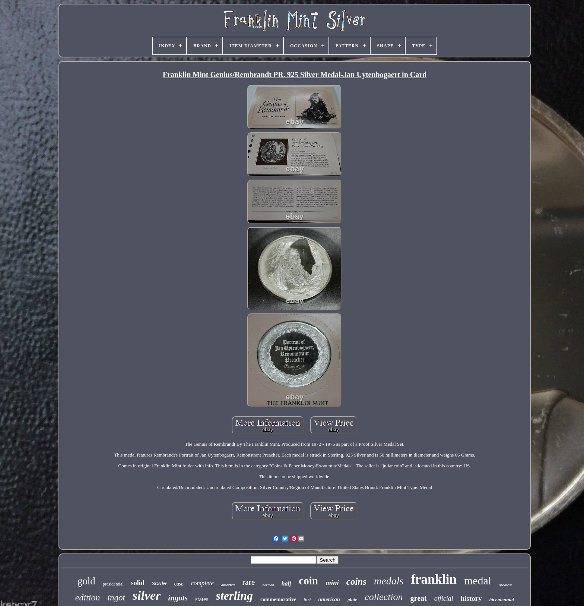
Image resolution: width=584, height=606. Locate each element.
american (329, 599)
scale (159, 583)
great (418, 598)
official (443, 598)
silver (147, 595)
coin (308, 581)
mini (332, 583)
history (471, 598)
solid (138, 583)
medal (477, 580)
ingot (116, 597)
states (202, 599)
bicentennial (501, 599)
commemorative (278, 599)
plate (352, 599)
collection (384, 596)
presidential (113, 584)
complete (202, 583)
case (178, 584)
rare (248, 582)
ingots (178, 597)
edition (87, 597)
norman (268, 585)
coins (356, 582)
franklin (434, 579)
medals (388, 581)
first (307, 599)
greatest (505, 585)
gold (86, 581)
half (287, 583)
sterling (234, 595)
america (228, 585)
